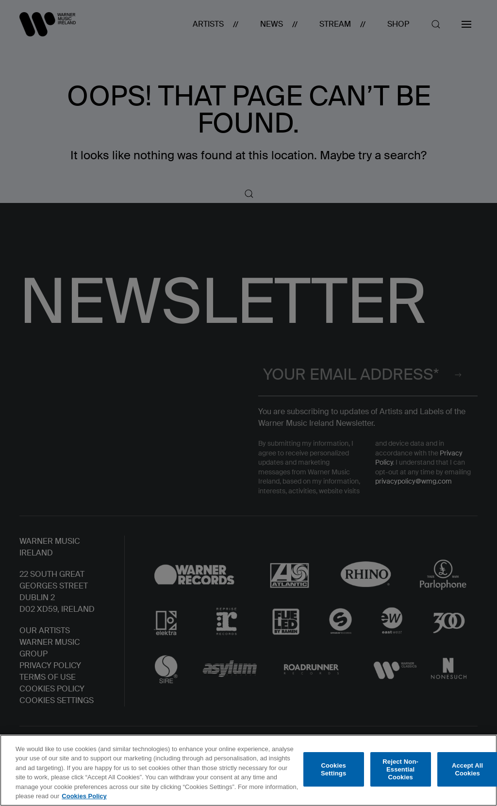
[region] (248, 770)
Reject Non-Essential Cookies (400, 769)
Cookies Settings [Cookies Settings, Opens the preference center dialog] (333, 769)
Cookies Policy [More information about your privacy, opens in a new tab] (84, 796)
